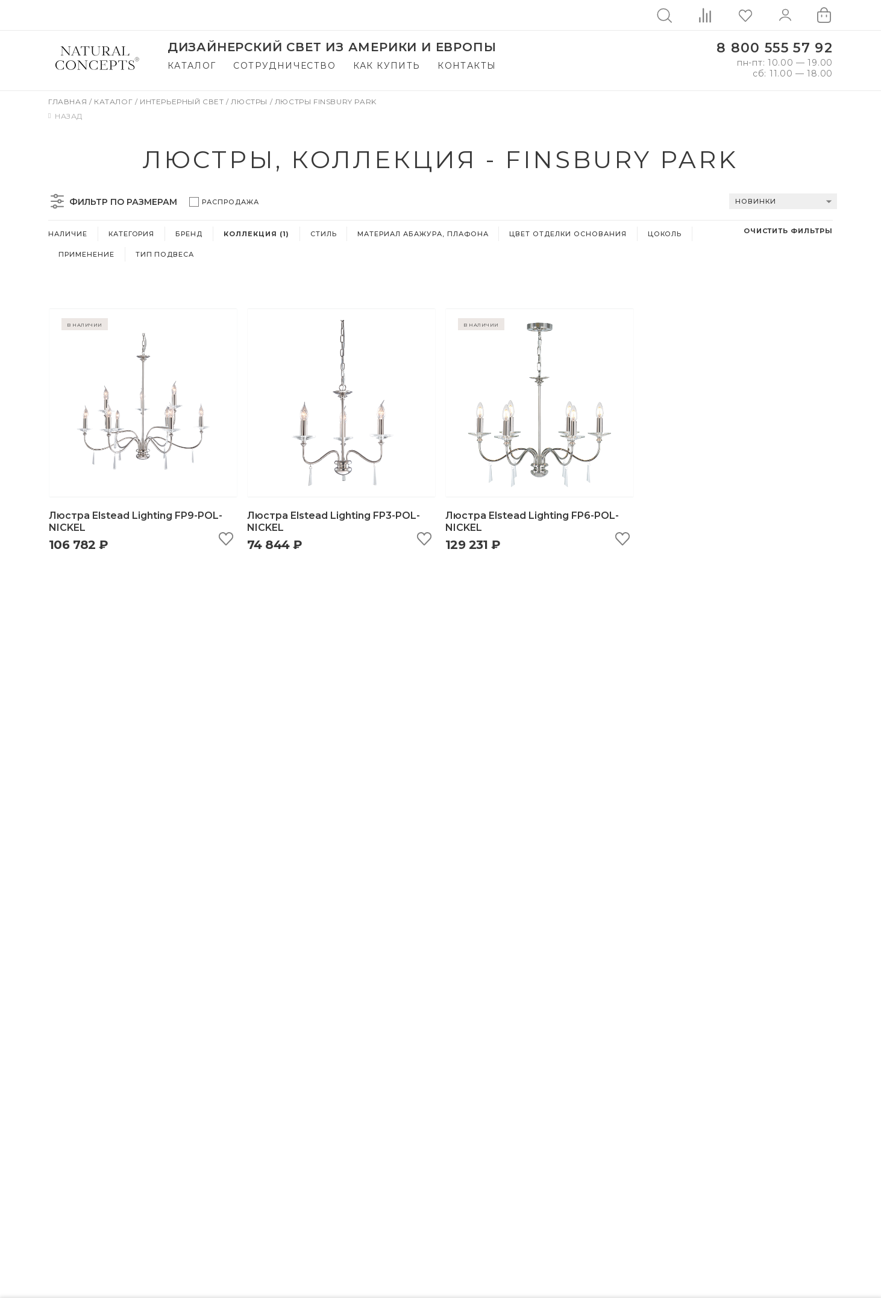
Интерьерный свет (183, 101)
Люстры (250, 101)
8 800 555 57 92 (774, 47)
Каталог (192, 65)
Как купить (387, 65)
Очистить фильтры (788, 231)
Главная (68, 101)
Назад (65, 116)
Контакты (466, 65)
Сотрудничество (284, 65)
